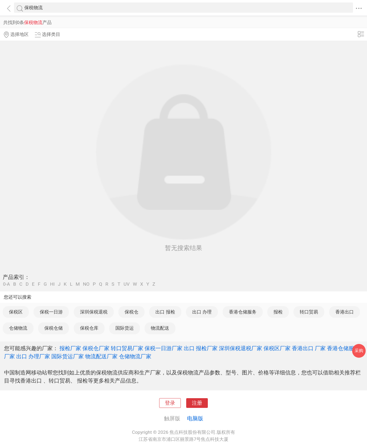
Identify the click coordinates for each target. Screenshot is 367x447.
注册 (197, 403)
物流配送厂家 (101, 356)
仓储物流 (18, 328)
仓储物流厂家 (135, 356)
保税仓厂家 (95, 348)
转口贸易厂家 (127, 348)
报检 (278, 312)
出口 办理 (202, 312)
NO (86, 284)
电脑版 (195, 418)
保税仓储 (53, 328)
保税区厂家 (277, 348)
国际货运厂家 (67, 356)
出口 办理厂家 (33, 356)
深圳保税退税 (94, 312)
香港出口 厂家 (309, 348)
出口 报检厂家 (201, 348)
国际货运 (124, 328)
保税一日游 (51, 312)
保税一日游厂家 (163, 348)
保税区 (16, 312)
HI (52, 284)
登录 (170, 403)
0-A (6, 284)
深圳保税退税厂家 (240, 348)
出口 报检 (165, 312)
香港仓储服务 (242, 312)
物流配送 (160, 328)
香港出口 (344, 312)
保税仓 (131, 312)
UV (126, 284)
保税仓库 (89, 328)
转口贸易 (309, 312)
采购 (359, 350)
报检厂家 (70, 348)
